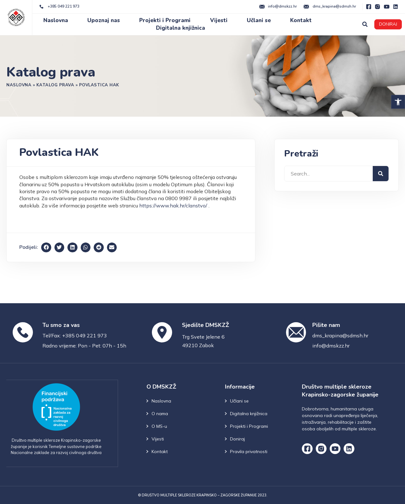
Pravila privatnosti (248, 451)
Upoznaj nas (103, 20)
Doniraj (237, 439)
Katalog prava (55, 84)
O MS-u (159, 426)
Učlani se (259, 20)
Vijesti (218, 20)
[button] (398, 101)
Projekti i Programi (164, 20)
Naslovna (55, 20)
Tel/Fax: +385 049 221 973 (74, 335)
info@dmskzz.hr (331, 345)
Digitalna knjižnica (180, 28)
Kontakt (301, 20)
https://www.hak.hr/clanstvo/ (173, 205)
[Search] (381, 173)
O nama (160, 413)
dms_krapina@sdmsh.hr (340, 335)
